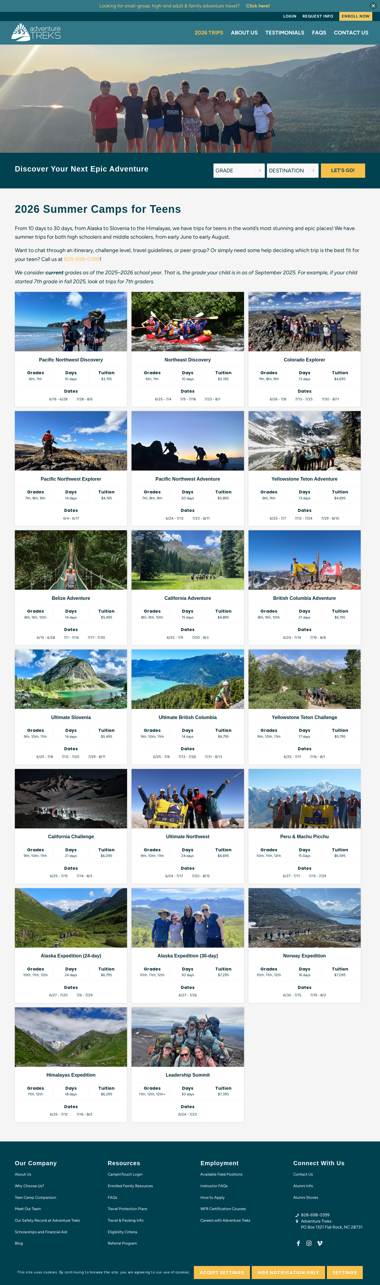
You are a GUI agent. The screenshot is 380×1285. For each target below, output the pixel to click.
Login (290, 16)
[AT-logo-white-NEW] (36, 33)
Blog (19, 1243)
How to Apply (212, 1197)
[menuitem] (290, 16)
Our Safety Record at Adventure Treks (47, 1220)
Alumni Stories (305, 1197)
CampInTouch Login (125, 1174)
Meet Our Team (28, 1209)
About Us (23, 1174)
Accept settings (222, 1272)
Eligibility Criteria (122, 1232)
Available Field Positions (221, 1174)
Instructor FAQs (214, 1186)
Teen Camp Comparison (35, 1197)
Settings (345, 1272)
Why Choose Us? (29, 1186)
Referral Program (122, 1243)
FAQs (112, 1197)
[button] (373, 6)
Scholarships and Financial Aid (41, 1232)
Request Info (318, 16)
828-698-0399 (82, 259)
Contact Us (303, 1174)
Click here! (258, 6)
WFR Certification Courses (223, 1209)
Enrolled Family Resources (130, 1186)
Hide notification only (288, 1272)
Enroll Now (356, 16)
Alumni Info (303, 1186)
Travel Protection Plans (127, 1209)
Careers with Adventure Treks (225, 1220)
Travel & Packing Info (126, 1220)
